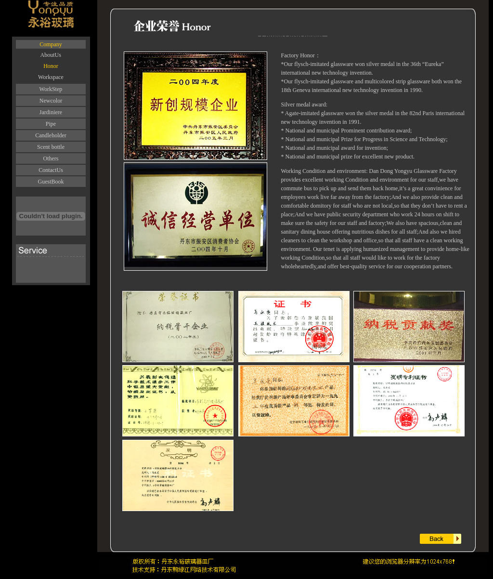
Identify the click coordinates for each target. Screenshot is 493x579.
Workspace (50, 77)
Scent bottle (51, 147)
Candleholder (50, 135)
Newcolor (51, 100)
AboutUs (51, 55)
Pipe (51, 123)
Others (51, 158)
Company (51, 44)
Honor (51, 66)
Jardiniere (50, 112)
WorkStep (51, 89)
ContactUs (51, 170)
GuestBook (51, 181)
